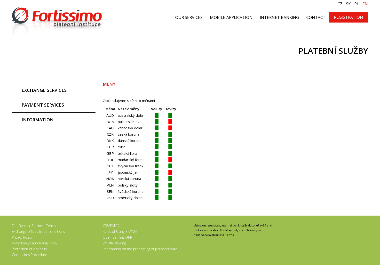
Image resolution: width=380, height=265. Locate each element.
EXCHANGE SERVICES (44, 90)
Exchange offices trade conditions (38, 231)
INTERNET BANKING (279, 17)
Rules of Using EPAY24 (120, 231)
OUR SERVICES (189, 17)
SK (348, 4)
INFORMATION (38, 120)
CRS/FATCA (111, 225)
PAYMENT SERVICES (43, 105)
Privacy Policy (22, 237)
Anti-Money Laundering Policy (34, 243)
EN (365, 4)
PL (356, 4)
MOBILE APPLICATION (231, 17)
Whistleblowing (114, 243)
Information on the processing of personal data (140, 249)
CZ (340, 4)
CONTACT (315, 17)
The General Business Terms (34, 225)
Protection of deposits (29, 249)
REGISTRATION (348, 17)
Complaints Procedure (29, 254)
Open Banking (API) (117, 237)
